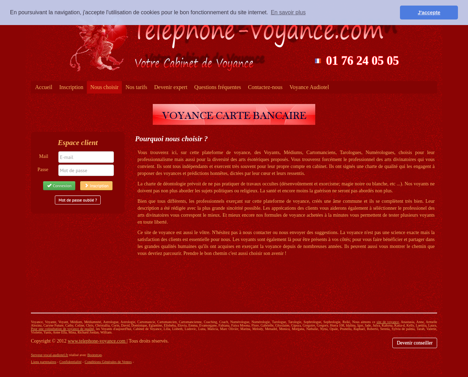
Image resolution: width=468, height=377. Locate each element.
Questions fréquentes (217, 87)
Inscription (71, 87)
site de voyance (388, 322)
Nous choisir (104, 87)
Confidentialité (70, 362)
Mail (43, 156)
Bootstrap (94, 355)
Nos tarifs (136, 87)
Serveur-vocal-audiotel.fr (49, 355)
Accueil (43, 87)
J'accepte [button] (429, 12)
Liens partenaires (43, 362)
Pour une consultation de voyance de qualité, (63, 329)
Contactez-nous (265, 87)
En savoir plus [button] (288, 12)
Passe (42, 169)
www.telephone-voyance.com (97, 341)
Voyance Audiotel (309, 87)
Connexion (59, 185)
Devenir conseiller (415, 342)
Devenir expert (170, 87)
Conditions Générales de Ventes (108, 362)
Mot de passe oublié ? (78, 199)
